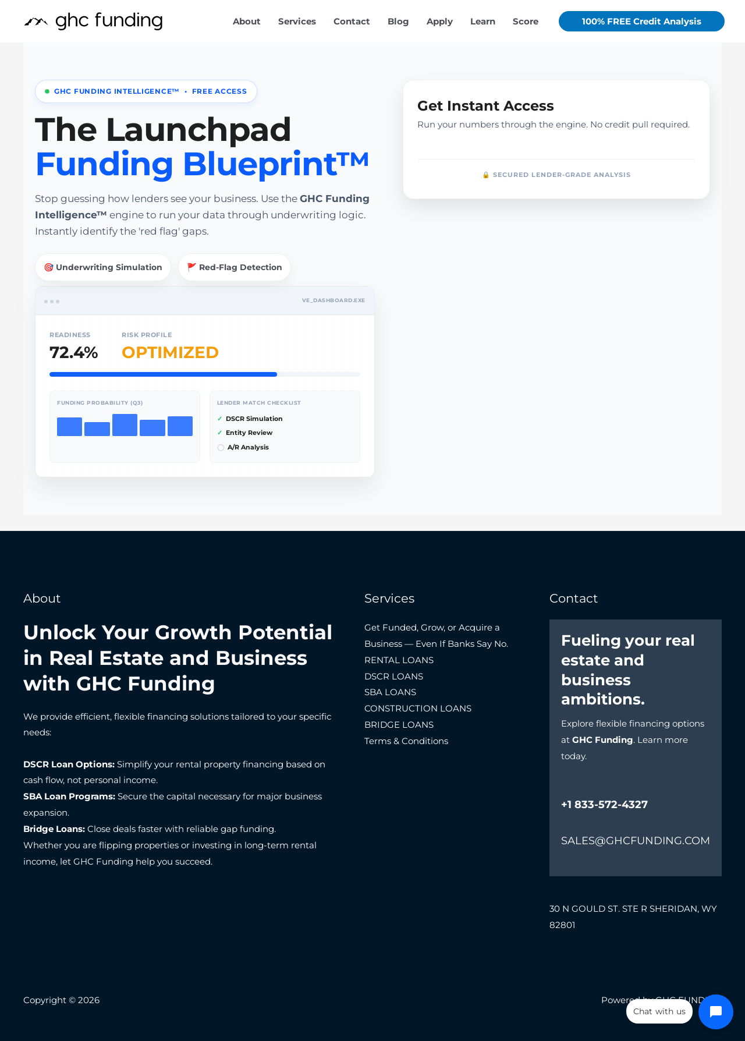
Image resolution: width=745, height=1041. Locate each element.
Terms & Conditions (406, 740)
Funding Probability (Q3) (100, 402)
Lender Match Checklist (259, 402)
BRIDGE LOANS (399, 724)
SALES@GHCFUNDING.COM (635, 840)
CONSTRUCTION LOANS (417, 708)
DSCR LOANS (393, 676)
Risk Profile (147, 335)
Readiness (70, 335)
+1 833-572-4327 (604, 804)
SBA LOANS (390, 691)
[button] (642, 21)
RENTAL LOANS (399, 659)
